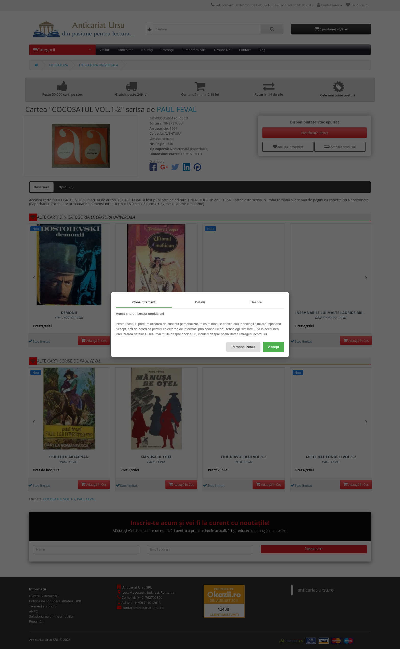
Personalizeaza (243, 347)
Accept (273, 347)
